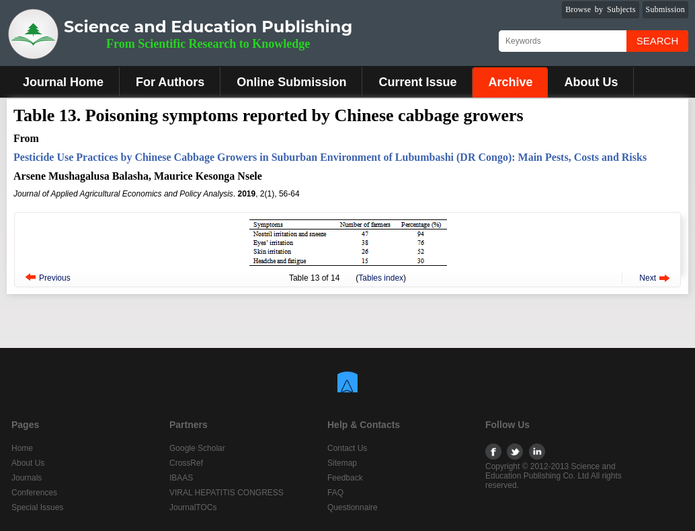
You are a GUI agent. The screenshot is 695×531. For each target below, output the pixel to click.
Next (647, 278)
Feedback (345, 478)
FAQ (335, 492)
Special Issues (37, 507)
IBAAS (181, 478)
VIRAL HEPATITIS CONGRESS (226, 492)
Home (22, 448)
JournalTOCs (192, 507)
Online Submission (291, 82)
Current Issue (417, 82)
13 (315, 278)
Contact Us (347, 448)
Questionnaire (352, 507)
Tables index (380, 278)
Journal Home (63, 82)
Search (658, 40)
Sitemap (342, 463)
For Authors (170, 82)
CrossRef (186, 463)
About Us (591, 82)
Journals (26, 478)
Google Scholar (197, 448)
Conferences (34, 492)
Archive (510, 82)
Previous (55, 278)
